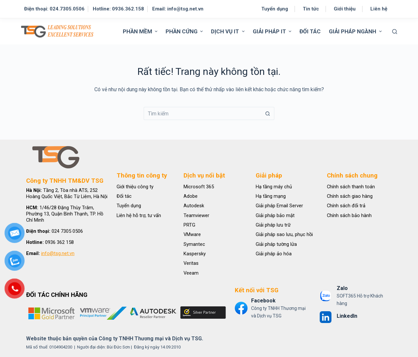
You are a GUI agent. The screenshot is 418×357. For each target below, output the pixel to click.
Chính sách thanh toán (351, 187)
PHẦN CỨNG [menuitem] (185, 31)
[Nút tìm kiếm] (267, 113)
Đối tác (124, 196)
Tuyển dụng (274, 9)
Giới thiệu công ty (135, 187)
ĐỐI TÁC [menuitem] (310, 31)
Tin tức (311, 9)
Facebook (263, 301)
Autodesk (194, 206)
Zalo (342, 288)
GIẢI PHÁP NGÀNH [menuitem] (356, 31)
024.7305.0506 (67, 9)
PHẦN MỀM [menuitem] (141, 31)
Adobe (191, 196)
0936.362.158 (128, 9)
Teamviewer (196, 215)
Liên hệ (378, 9)
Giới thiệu (345, 9)
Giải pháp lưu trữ (273, 225)
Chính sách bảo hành (349, 215)
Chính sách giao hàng (350, 196)
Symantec (194, 244)
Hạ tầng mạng (271, 196)
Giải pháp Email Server (279, 206)
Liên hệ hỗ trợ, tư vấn (139, 215)
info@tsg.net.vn (185, 9)
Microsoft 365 (199, 187)
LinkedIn (347, 316)
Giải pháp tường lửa (276, 244)
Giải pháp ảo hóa (274, 254)
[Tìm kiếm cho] (202, 113)
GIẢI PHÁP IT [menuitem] (273, 31)
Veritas (191, 263)
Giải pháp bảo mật (275, 215)
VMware (192, 234)
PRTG (189, 225)
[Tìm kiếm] (394, 31)
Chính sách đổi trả (346, 206)
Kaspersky (195, 254)
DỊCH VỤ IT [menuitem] (228, 31)
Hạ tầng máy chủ (274, 187)
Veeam (191, 273)
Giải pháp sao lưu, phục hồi (284, 234)
